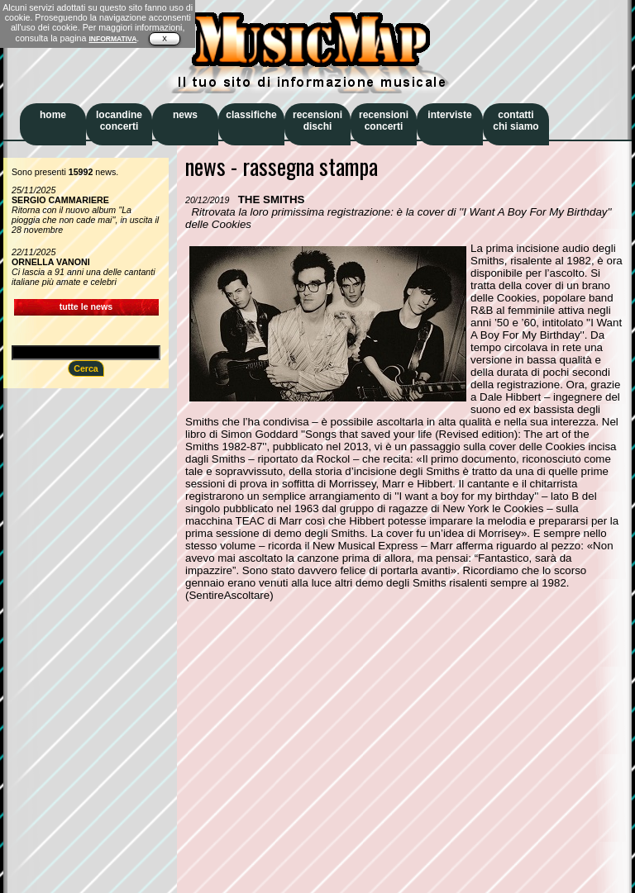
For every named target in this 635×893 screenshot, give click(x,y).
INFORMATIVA (112, 39)
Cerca (86, 368)
